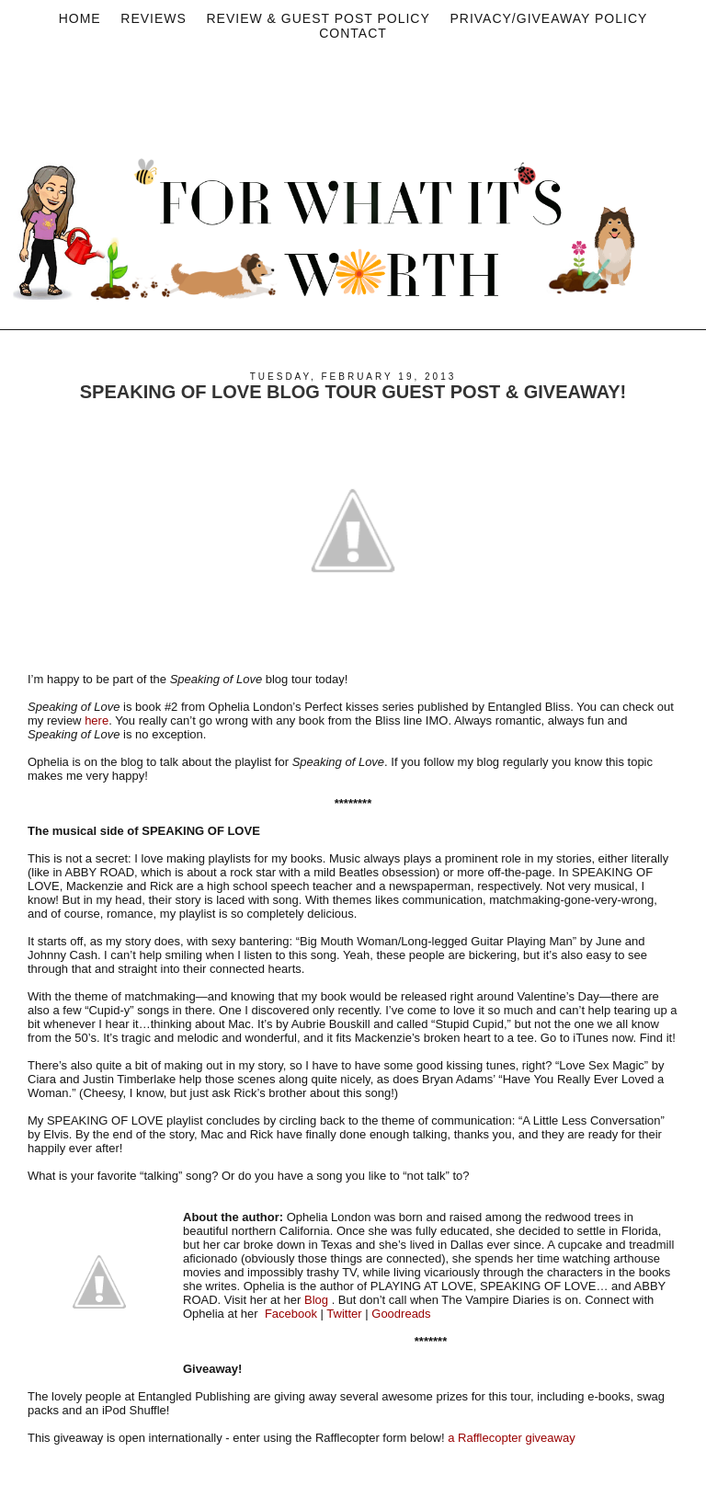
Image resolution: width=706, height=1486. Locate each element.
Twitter (343, 1313)
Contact (353, 33)
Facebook (291, 1313)
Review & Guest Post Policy (317, 18)
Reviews (153, 18)
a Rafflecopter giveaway (511, 1438)
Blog (316, 1300)
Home (80, 18)
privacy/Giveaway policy (548, 18)
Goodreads (400, 1313)
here (96, 720)
